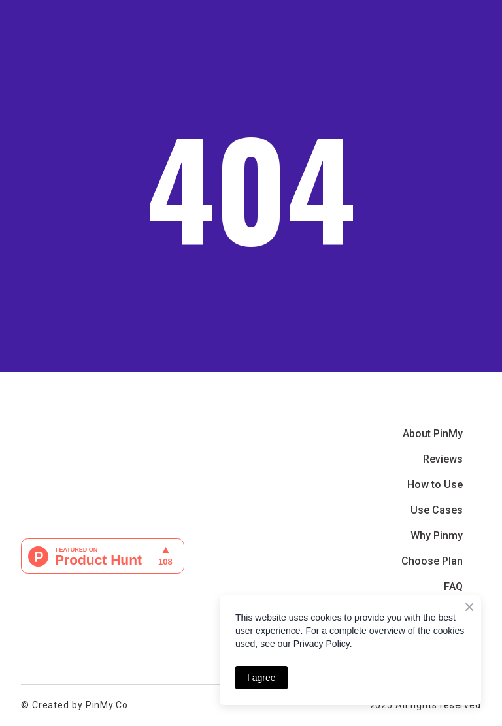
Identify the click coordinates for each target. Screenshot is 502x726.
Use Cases (436, 510)
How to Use (435, 484)
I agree (261, 677)
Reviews (443, 459)
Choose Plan (432, 561)
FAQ (453, 586)
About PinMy (433, 433)
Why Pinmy (436, 535)
